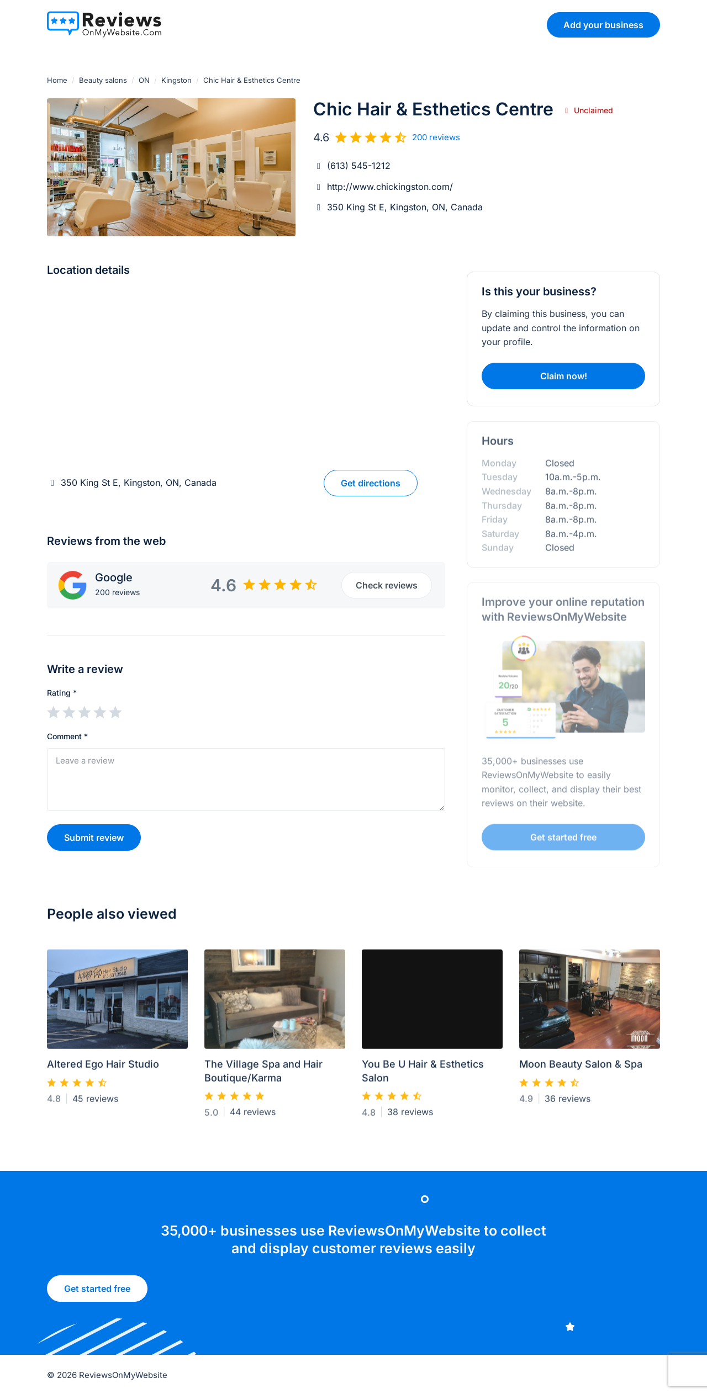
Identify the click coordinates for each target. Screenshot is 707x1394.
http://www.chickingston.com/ (390, 186)
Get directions (370, 483)
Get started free (97, 1292)
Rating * (62, 692)
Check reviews (386, 585)
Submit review (94, 837)
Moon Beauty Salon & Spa (580, 1069)
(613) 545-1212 (359, 165)
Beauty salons (103, 80)
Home (57, 80)
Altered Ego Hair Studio (103, 1069)
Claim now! (563, 375)
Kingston (176, 80)
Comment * (67, 736)
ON (144, 80)
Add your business (603, 24)
